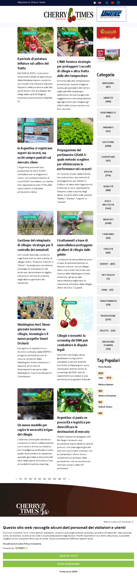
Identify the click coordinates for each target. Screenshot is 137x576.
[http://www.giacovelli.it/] (108, 32)
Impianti (108, 127)
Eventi (28, 302)
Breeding (69, 302)
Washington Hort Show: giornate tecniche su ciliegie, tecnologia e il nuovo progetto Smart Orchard (33, 333)
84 (49, 478)
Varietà (108, 97)
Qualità (108, 186)
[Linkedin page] (117, 2)
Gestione (30, 33)
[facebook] (105, 2)
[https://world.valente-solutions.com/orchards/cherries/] (108, 54)
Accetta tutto (68, 556)
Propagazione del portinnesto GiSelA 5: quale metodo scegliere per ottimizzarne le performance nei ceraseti (74, 159)
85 (54, 478)
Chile (100, 378)
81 (35, 478)
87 (64, 478)
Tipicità (108, 249)
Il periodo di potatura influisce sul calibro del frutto (33, 63)
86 (59, 478)
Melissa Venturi (105, 384)
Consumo (108, 234)
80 (30, 478)
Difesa (108, 171)
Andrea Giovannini (107, 395)
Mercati (29, 124)
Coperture (108, 157)
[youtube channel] (111, 2)
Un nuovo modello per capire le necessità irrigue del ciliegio (35, 429)
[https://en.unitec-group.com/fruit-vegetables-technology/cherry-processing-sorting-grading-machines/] (108, 14)
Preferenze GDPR (68, 571)
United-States (105, 406)
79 (25, 478)
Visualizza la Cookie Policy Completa (22, 543)
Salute (104, 330)
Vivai (67, 124)
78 (20, 478)
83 (44, 478)
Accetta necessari (68, 564)
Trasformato (108, 301)
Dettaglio (108, 274)
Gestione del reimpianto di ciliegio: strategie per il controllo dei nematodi (35, 245)
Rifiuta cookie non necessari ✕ (118, 521)
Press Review (104, 366)
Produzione (71, 394)
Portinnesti (108, 112)
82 (39, 478)
